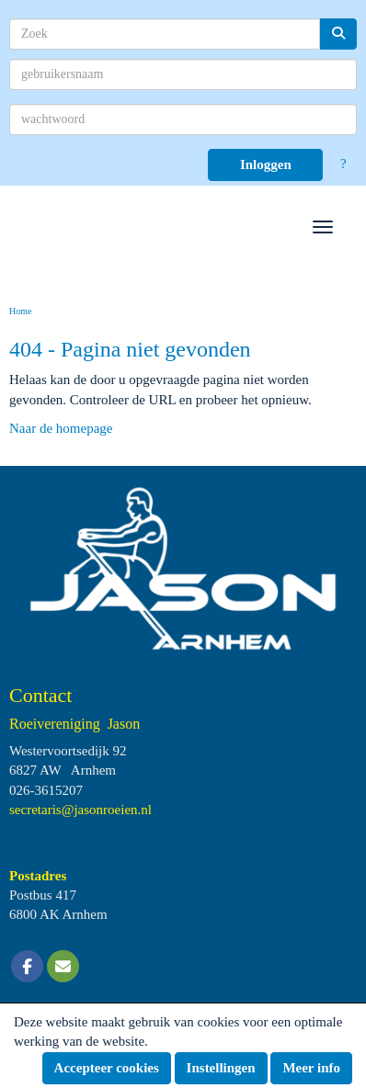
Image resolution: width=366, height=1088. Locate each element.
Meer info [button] (311, 1067)
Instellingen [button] (221, 1067)
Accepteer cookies (106, 1067)
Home (20, 311)
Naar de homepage (60, 428)
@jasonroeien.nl (80, 809)
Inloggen (266, 164)
